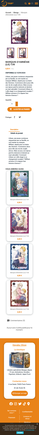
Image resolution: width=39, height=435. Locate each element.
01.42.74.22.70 (19, 388)
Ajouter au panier (20, 109)
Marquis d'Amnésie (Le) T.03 (19, 272)
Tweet (20, 117)
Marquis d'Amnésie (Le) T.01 (19, 199)
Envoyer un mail (19, 393)
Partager (14, 117)
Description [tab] (14, 129)
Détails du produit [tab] (17, 133)
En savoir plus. (30, 430)
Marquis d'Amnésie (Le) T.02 (19, 236)
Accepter (20, 432)
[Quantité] (13, 104)
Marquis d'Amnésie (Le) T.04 (19, 309)
